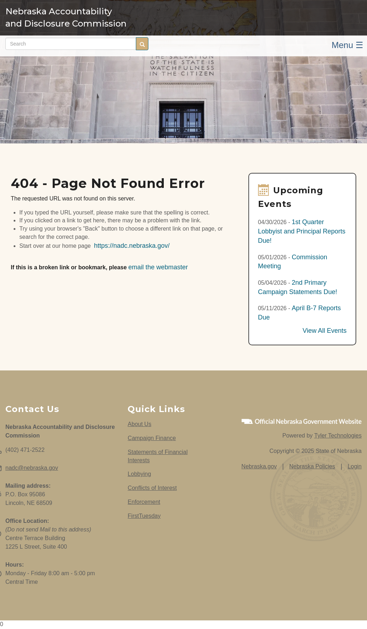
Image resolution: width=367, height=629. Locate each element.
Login (355, 466)
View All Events (324, 330)
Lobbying (139, 474)
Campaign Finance (152, 438)
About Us (139, 424)
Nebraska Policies (312, 466)
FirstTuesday (144, 516)
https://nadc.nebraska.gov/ (132, 245)
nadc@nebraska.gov (31, 468)
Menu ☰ (347, 45)
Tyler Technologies (338, 435)
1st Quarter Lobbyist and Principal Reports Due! (301, 231)
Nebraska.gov (259, 466)
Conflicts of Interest (152, 488)
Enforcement (144, 502)
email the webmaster (158, 267)
